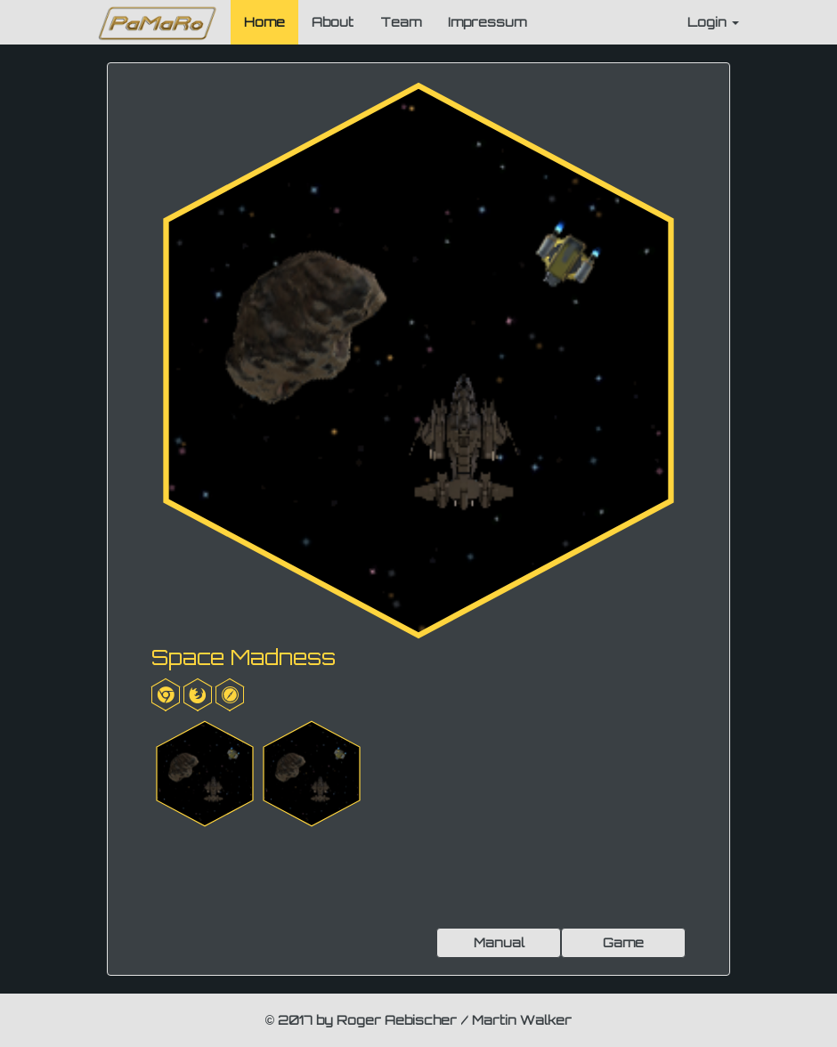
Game (623, 942)
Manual (499, 942)
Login (713, 21)
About (332, 21)
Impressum (487, 21)
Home (264, 21)
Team (400, 21)
